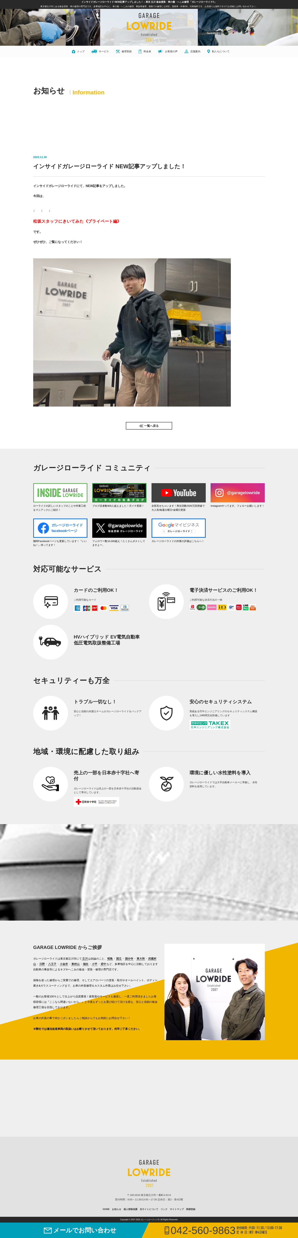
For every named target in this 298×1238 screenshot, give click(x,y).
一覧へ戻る (151, 425)
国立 (119, 958)
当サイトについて (149, 1209)
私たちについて (218, 51)
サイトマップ (177, 1209)
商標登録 (190, 1209)
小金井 (64, 964)
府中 (103, 964)
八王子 (52, 964)
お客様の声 (168, 51)
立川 (85, 958)
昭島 (110, 958)
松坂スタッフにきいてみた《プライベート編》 (77, 221)
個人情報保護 (130, 1209)
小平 (94, 964)
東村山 (75, 964)
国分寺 (129, 958)
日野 (42, 964)
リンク (164, 1209)
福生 (85, 964)
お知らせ (116, 1209)
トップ (78, 51)
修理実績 (124, 51)
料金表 (145, 51)
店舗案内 (192, 51)
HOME (106, 1209)
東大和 (141, 958)
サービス (100, 51)
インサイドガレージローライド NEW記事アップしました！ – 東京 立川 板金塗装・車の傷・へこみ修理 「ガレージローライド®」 (149, 2)
